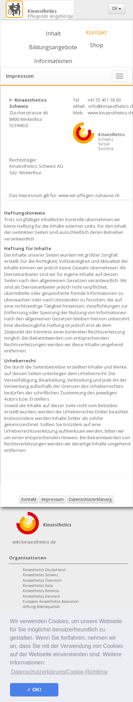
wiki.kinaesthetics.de (34, 542)
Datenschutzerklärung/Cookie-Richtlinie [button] (59, 672)
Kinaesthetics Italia (38, 585)
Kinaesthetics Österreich (42, 580)
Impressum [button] (52, 499)
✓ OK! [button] (34, 689)
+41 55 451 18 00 (104, 100)
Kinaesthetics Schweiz (40, 574)
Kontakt (96, 32)
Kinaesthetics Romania (41, 590)
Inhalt (53, 33)
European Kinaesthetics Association (51, 601)
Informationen (53, 61)
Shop (96, 45)
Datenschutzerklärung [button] (90, 499)
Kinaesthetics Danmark (41, 596)
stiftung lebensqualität (41, 606)
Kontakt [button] (28, 499)
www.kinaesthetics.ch (110, 113)
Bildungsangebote (53, 47)
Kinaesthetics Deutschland (44, 569)
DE (116, 8)
